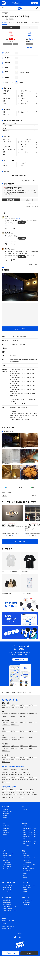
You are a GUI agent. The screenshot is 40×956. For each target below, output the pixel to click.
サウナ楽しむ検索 (27, 862)
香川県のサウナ (24, 748)
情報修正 (34, 495)
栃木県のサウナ (15, 713)
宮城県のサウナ (33, 705)
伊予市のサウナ (15, 774)
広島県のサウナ (33, 746)
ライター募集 (26, 845)
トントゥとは (6, 828)
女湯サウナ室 (29, 200)
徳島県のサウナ (15, 748)
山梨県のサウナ (6, 725)
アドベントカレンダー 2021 (29, 837)
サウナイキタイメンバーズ (29, 885)
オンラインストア (7, 853)
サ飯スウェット (6, 860)
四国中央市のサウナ (25, 774)
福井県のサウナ (33, 722)
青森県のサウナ (15, 705)
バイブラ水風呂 (30, 792)
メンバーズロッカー (27, 887)
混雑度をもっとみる (30, 206)
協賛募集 (5, 834)
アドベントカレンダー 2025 (29, 828)
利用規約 (4, 923)
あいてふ (7, 232)
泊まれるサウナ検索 (7, 811)
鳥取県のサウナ (6, 746)
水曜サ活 (25, 853)
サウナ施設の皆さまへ (8, 900)
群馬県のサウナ (24, 713)
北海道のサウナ (6, 705)
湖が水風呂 (11, 797)
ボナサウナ (11, 792)
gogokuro (9, 492)
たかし (7, 216)
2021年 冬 (5, 868)
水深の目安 (29, 47)
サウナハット (6, 858)
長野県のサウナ (15, 725)
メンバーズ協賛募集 (7, 908)
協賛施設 (25, 890)
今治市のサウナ (15, 770)
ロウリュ (4, 790)
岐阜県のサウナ (6, 731)
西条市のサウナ (26, 772)
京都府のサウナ (15, 737)
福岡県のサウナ (6, 757)
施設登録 (5, 818)
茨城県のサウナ (6, 713)
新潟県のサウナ (6, 722)
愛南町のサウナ (6, 782)
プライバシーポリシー (7, 928)
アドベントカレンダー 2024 (29, 830)
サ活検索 (5, 816)
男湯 (11, 27)
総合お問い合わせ (27, 902)
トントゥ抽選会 (6, 826)
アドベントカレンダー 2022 (29, 834)
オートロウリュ (20, 790)
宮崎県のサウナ (15, 759)
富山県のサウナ (15, 722)
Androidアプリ (6, 892)
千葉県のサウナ (6, 716)
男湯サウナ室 (10, 200)
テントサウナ (33, 794)
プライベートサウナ (20, 797)
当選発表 (5, 830)
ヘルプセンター (26, 900)
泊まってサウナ (26, 875)
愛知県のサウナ (24, 731)
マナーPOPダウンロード (9, 906)
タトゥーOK (5, 794)
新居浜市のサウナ (16, 772)
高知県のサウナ (6, 751)
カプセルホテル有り (14, 794)
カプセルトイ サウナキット (29, 868)
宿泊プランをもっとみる (28, 181)
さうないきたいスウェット (9, 862)
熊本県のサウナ (33, 757)
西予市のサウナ (6, 777)
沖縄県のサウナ (6, 762)
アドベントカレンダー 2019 (29, 841)
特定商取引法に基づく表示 (8, 921)
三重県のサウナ (33, 731)
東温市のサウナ (15, 777)
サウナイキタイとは (7, 885)
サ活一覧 (25, 809)
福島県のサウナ (24, 707)
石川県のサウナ (24, 722)
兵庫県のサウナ (33, 737)
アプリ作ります (26, 860)
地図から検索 (6, 813)
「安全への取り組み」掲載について (10, 911)
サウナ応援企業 (26, 871)
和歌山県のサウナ (15, 739)
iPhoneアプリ (6, 890)
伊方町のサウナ (24, 779)
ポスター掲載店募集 (7, 904)
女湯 (29, 27)
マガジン (25, 826)
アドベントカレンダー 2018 (29, 843)
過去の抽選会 (6, 832)
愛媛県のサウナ (33, 748)
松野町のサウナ (33, 779)
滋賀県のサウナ (6, 737)
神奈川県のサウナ (24, 716)
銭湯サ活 (25, 877)
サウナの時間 (26, 873)
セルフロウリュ (11, 790)
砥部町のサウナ (6, 779)
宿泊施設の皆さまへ (7, 902)
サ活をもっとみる (32, 264)
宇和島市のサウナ (24, 770)
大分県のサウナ (6, 759)
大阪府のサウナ (24, 737)
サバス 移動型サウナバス (29, 864)
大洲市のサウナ (6, 774)
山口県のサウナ (6, 748)
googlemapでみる (20, 329)
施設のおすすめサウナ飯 (29, 858)
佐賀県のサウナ (15, 757)
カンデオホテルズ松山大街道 (15, 16)
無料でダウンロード (20, 659)
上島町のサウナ (24, 777)
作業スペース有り (24, 794)
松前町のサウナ (33, 777)
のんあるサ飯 (26, 855)
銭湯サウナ (4, 792)
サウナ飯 (18, 218)
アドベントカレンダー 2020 (29, 839)
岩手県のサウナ (24, 705)
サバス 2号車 (26, 866)
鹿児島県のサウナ (24, 759)
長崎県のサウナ (24, 757)
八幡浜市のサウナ (6, 772)
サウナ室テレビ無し (20, 792)
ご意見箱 (25, 904)
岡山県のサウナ (24, 746)
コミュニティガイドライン (8, 926)
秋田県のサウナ (6, 707)
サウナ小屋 (4, 797)
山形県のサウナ (15, 707)
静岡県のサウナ (15, 731)
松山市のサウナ (6, 770)
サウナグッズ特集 (7, 855)
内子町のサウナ (15, 779)
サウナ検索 (5, 809)
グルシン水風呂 (29, 790)
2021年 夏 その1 (7, 864)
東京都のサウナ (15, 716)
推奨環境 (4, 918)
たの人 (7, 248)
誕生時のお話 (6, 887)
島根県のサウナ (15, 746)
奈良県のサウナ (6, 739)
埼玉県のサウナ (33, 713)
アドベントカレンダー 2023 (29, 832)
